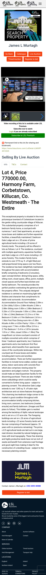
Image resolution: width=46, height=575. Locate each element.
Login (11, 132)
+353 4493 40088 (33, 486)
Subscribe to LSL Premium (23, 135)
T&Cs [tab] (14, 164)
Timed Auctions (28, 548)
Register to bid (31, 59)
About (4, 532)
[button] (42, 116)
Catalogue (21, 54)
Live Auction (35, 54)
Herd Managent (7, 536)
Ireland (25, 561)
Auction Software (28, 532)
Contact (25, 536)
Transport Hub (28, 552)
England (4, 561)
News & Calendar (7, 540)
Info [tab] (5, 164)
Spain (25, 565)
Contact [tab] (23, 164)
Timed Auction (14, 59)
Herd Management (8, 552)
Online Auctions (7, 548)
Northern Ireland (7, 565)
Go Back (9, 54)
